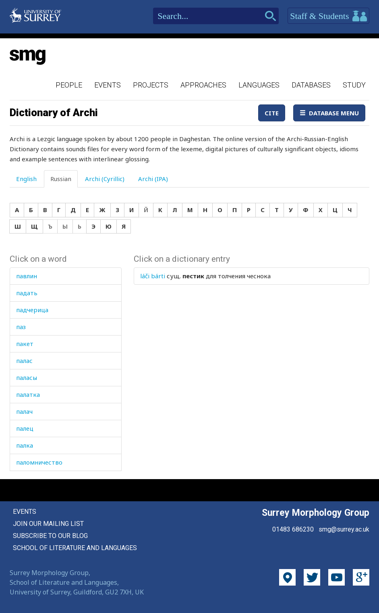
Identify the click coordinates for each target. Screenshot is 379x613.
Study (354, 85)
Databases (311, 85)
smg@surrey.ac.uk (344, 529)
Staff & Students (328, 16)
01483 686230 (293, 529)
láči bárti (152, 276)
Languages (259, 85)
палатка (28, 394)
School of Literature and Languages (75, 548)
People (69, 85)
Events (107, 85)
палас (24, 361)
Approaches (203, 85)
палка (24, 445)
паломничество (39, 462)
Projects (150, 85)
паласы (26, 377)
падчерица (32, 310)
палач (24, 411)
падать (26, 293)
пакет (24, 344)
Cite (272, 113)
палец (24, 428)
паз (21, 327)
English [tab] (26, 179)
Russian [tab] (60, 179)
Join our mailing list (48, 524)
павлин (26, 276)
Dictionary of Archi (54, 112)
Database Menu (329, 113)
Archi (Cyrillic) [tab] (104, 179)
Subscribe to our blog (50, 536)
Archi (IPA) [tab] (153, 179)
